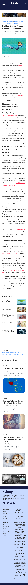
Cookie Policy (18, 519)
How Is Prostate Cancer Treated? (13, 368)
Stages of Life (6, 530)
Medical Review (6, 513)
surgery (10, 354)
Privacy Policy (18, 518)
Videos (4, 533)
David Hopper (8, 443)
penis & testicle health (18, 354)
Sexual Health (6, 524)
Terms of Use (17, 525)
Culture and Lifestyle (8, 531)
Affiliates (5, 518)
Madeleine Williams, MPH (11, 405)
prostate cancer (5, 352)
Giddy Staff (7, 371)
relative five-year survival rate (10, 253)
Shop (4, 535)
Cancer (16, 21)
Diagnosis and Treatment (12, 23)
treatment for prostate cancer (9, 115)
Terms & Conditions (19, 516)
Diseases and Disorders (7, 21)
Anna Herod (7, 56)
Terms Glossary (6, 515)
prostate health (13, 352)
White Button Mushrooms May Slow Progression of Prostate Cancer (13, 439)
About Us (5, 511)
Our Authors (6, 516)
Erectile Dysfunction (5, 307)
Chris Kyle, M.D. (9, 57)
